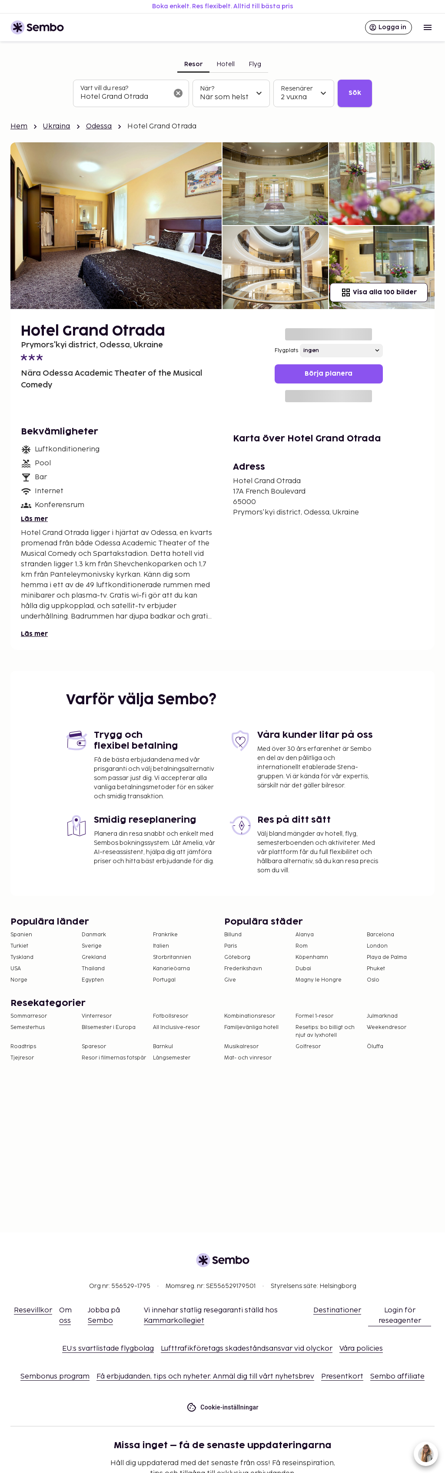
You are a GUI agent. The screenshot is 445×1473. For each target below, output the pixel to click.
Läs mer (34, 519)
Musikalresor (241, 1046)
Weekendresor (386, 1027)
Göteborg (237, 957)
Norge (18, 980)
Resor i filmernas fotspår (114, 1058)
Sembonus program (55, 1376)
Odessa (99, 126)
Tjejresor (22, 1058)
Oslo (373, 980)
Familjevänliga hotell (251, 1027)
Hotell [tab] (225, 64)
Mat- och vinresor (248, 1058)
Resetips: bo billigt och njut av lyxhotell (325, 1031)
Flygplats (286, 350)
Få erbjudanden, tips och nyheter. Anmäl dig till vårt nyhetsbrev (205, 1376)
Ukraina (56, 126)
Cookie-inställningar (222, 1407)
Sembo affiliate (397, 1376)
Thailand (93, 968)
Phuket (376, 968)
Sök (355, 93)
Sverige (92, 946)
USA (15, 968)
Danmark (94, 935)
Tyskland (21, 957)
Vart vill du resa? (104, 88)
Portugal (164, 980)
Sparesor (94, 1046)
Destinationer (337, 1310)
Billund (233, 935)
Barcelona (380, 935)
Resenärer (297, 88)
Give (230, 980)
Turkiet (19, 946)
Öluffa (375, 1046)
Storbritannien (172, 957)
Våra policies (361, 1349)
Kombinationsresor (249, 1016)
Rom (302, 946)
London (377, 946)
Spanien (21, 935)
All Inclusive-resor (176, 1027)
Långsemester (171, 1058)
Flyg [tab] (255, 64)
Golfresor (308, 1046)
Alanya (305, 935)
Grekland (94, 957)
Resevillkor (33, 1310)
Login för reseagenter (400, 1315)
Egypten (93, 980)
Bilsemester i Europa (109, 1027)
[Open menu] (428, 27)
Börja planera (328, 374)
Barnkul (163, 1046)
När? (207, 88)
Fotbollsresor (170, 1016)
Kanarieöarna (171, 968)
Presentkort (342, 1376)
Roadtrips (23, 1046)
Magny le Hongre (319, 980)
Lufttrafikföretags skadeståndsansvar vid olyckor (246, 1349)
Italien (161, 946)
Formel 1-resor (314, 1016)
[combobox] (124, 97)
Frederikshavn (243, 968)
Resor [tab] (193, 64)
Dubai (303, 968)
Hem (18, 126)
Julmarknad (382, 1016)
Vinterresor (97, 1016)
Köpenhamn (312, 957)
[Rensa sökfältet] (178, 93)
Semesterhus (27, 1027)
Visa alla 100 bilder (379, 292)
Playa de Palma (387, 957)
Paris (230, 946)
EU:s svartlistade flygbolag (108, 1349)
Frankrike (165, 935)
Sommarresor (28, 1016)
